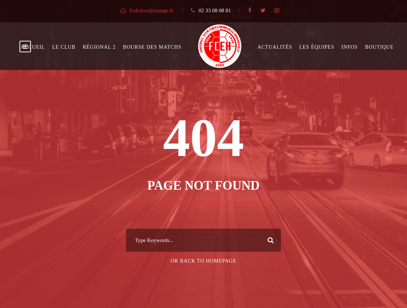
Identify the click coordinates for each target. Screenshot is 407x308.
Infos (349, 47)
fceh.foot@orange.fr (152, 10)
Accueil (33, 47)
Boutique (379, 47)
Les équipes (316, 47)
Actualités (275, 47)
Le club (64, 47)
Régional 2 (99, 47)
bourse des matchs (152, 47)
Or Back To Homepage (204, 261)
